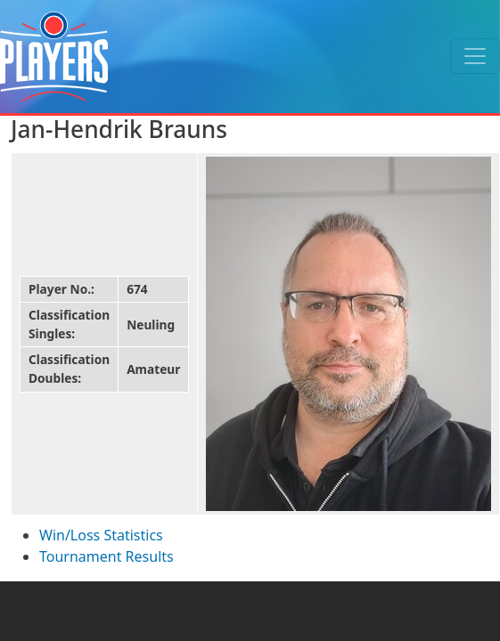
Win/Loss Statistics (101, 535)
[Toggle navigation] (475, 56)
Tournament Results (106, 556)
